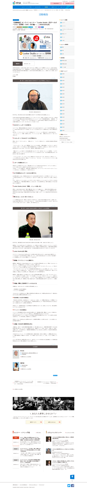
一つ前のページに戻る (18, 389)
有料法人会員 (64, 60)
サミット (63, 37)
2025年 (63, 77)
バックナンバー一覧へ (69, 432)
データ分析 (18, 29)
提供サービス (54, 7)
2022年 (63, 87)
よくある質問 (71, 1)
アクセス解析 (15, 28)
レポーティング (26, 28)
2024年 (63, 80)
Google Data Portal (50, 28)
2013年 (63, 117)
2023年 (63, 83)
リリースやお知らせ (23, 484)
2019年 (63, 97)
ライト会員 (64, 67)
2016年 (63, 107)
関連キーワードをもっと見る (68, 142)
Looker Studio (23, 29)
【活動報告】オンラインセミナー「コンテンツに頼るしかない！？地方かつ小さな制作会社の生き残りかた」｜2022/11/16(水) (23, 382)
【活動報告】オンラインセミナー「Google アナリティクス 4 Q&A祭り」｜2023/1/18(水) (46, 382)
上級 (63, 53)
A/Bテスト (61, 136)
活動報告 (46, 7)
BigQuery (14, 29)
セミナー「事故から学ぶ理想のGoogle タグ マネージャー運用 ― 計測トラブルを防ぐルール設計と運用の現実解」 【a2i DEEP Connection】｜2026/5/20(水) (30, 438)
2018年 (63, 100)
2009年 (63, 130)
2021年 (63, 90)
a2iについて (62, 7)
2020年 (63, 93)
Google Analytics (20, 28)
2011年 (63, 123)
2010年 (63, 127)
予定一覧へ (38, 432)
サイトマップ (41, 484)
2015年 (63, 110)
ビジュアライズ (35, 28)
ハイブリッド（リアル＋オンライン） (67, 30)
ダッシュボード (41, 28)
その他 (63, 40)
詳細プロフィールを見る (25, 356)
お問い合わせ (65, 1)
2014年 (63, 113)
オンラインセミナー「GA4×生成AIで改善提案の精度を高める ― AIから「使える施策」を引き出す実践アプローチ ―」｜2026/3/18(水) (30, 461)
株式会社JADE (24, 365)
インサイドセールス (63, 139)
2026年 (63, 73)
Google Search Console (64, 138)
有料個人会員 (64, 63)
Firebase (68, 139)
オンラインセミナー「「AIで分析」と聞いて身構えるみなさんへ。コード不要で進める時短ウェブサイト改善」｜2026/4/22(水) (30, 450)
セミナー (63, 22)
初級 (45, 28)
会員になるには (54, 422)
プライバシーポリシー (33, 484)
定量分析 (31, 28)
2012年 (63, 120)
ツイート (55, 375)
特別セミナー (64, 33)
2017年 (63, 103)
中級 (63, 50)
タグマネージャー (67, 136)
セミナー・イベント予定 (26, 7)
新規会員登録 (56, 3)
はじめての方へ (38, 7)
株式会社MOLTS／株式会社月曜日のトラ (30, 352)
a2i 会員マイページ (69, 3)
